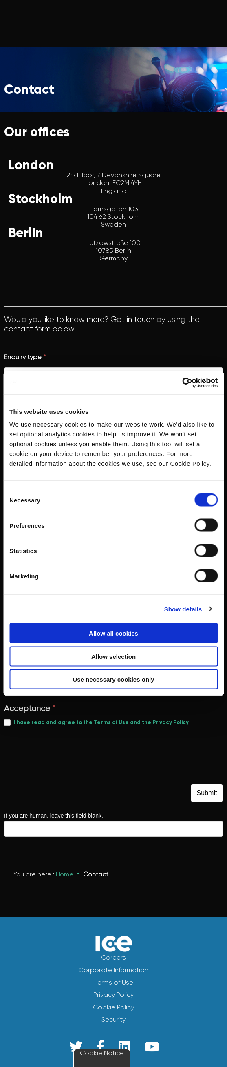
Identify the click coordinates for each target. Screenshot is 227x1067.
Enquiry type (25, 357)
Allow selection (113, 656)
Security (113, 1019)
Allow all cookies (113, 633)
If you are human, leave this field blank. (53, 815)
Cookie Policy (113, 1007)
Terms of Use (113, 982)
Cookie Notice (102, 1053)
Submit (207, 792)
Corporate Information (113, 970)
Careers (113, 957)
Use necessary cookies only (113, 679)
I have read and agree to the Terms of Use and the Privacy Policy (101, 722)
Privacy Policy (113, 994)
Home (64, 874)
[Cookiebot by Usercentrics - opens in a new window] (182, 383)
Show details (183, 608)
